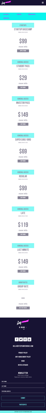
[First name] (23, 381)
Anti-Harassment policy (23, 357)
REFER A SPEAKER (23, 365)
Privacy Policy (23, 353)
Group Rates (6, 18)
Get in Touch (23, 308)
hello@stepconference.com (23, 346)
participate (23, 405)
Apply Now (23, 51)
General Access (31, 14)
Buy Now (23, 87)
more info (23, 47)
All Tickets (6, 14)
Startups (19, 14)
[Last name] (23, 386)
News (23, 361)
